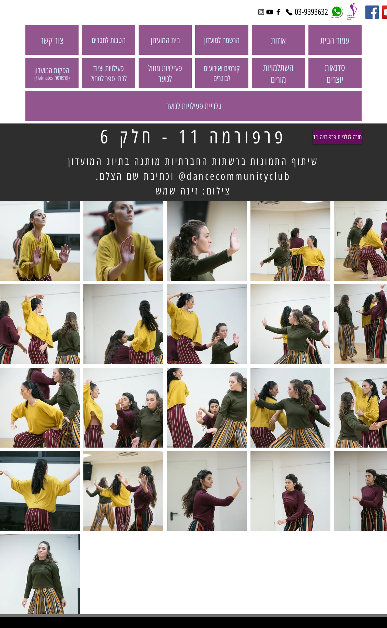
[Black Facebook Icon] (278, 12)
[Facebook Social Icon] (372, 12)
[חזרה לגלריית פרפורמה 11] (337, 137)
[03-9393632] (311, 12)
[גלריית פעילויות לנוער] (193, 106)
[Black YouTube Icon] (270, 12)
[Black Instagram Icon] (261, 12)
